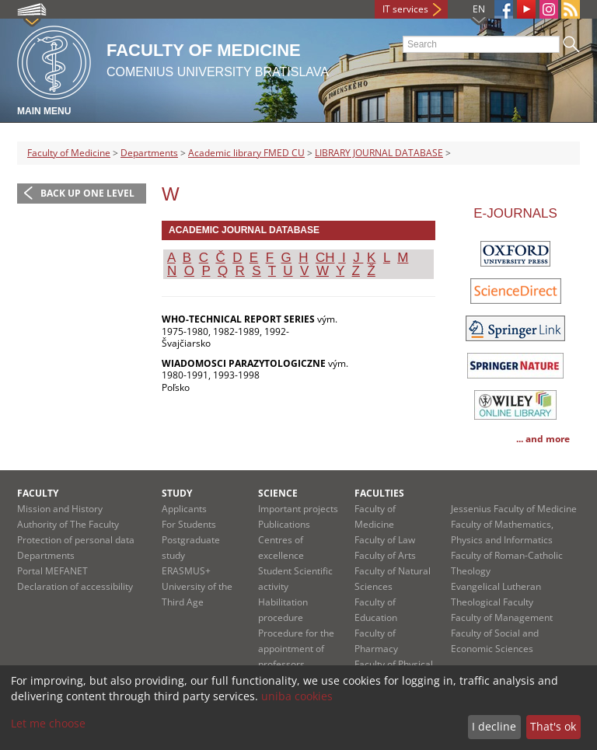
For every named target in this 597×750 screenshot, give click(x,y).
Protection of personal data (75, 539)
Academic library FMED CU (246, 152)
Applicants (184, 508)
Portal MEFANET (52, 570)
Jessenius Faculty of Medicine (514, 508)
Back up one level (87, 193)
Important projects (298, 508)
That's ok (553, 726)
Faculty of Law (384, 539)
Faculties (379, 493)
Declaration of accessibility (75, 586)
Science (278, 493)
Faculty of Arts (385, 555)
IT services (405, 9)
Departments (149, 152)
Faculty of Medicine (68, 152)
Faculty (37, 493)
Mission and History (60, 508)
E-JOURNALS (515, 213)
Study (177, 493)
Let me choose (48, 723)
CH (325, 257)
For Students (189, 524)
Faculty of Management (502, 617)
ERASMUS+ (186, 570)
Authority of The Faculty (68, 524)
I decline (494, 726)
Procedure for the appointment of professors (296, 648)
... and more (543, 438)
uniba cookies (297, 696)
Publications (284, 524)
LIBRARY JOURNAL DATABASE (379, 152)
